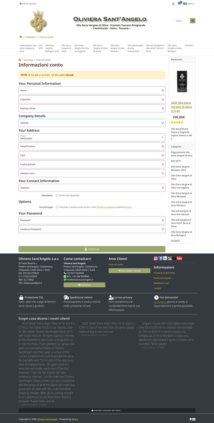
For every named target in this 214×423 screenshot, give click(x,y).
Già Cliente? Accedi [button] (130, 270)
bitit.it (75, 419)
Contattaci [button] (84, 284)
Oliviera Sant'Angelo (47, 419)
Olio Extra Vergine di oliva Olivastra (117, 48)
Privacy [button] (128, 207)
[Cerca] (182, 20)
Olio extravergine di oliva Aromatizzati (135, 48)
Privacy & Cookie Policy (164, 273)
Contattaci (160, 302)
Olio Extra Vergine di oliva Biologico (175, 48)
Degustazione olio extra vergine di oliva (28, 48)
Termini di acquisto (162, 278)
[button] (173, 3)
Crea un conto (46, 36)
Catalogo (30, 36)
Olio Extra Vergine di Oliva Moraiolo (100, 48)
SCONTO (175, 240)
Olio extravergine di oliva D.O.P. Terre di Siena (155, 48)
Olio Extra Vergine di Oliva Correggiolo (82, 48)
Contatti (157, 288)
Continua (92, 249)
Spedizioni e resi (161, 283)
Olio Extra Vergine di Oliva (66, 48)
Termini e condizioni (106, 207)
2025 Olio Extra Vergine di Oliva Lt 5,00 (181, 107)
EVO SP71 (41, 47)
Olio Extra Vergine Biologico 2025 (52, 48)
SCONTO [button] (189, 45)
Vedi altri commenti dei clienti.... (106, 410)
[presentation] (76, 239)
